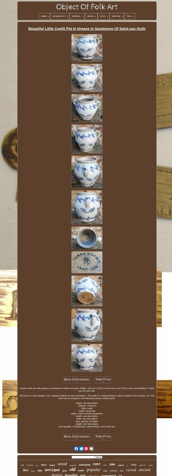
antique (52, 470)
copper (150, 465)
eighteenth (142, 465)
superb (121, 465)
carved (131, 470)
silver (33, 471)
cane (81, 470)
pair (122, 470)
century (113, 470)
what (105, 465)
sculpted (72, 465)
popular (94, 469)
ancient (145, 469)
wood (62, 463)
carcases (85, 464)
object (44, 465)
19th (112, 464)
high (37, 465)
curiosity (29, 465)
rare (96, 463)
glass (64, 470)
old (72, 469)
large (134, 464)
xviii (105, 471)
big (127, 465)
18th (39, 470)
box (26, 470)
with (22, 465)
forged (52, 465)
